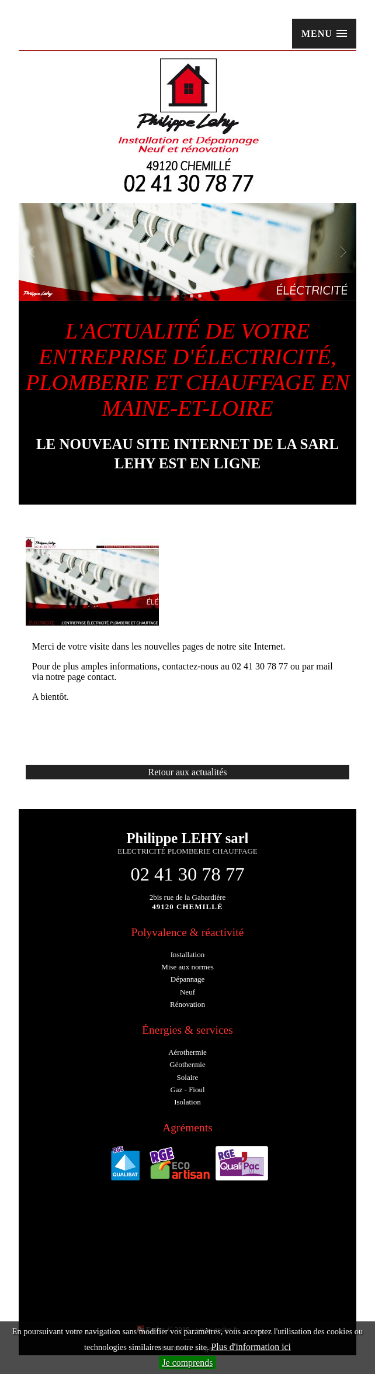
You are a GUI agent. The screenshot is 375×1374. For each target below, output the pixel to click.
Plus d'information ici (251, 1347)
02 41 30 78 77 (187, 874)
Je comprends (187, 1363)
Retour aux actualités (187, 772)
